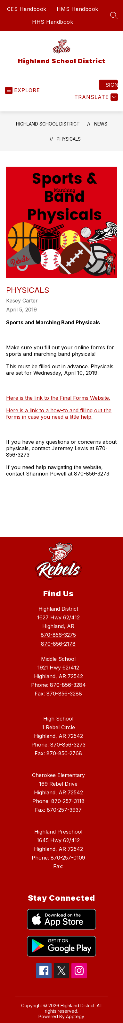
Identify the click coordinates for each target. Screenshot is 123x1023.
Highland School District (48, 124)
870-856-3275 (58, 635)
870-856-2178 (58, 644)
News (100, 124)
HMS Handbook (77, 9)
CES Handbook (26, 9)
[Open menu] (22, 90)
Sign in (111, 85)
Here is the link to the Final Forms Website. (58, 398)
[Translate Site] (95, 97)
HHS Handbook (52, 22)
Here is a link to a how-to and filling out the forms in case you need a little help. (58, 413)
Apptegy (75, 1016)
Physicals (69, 139)
